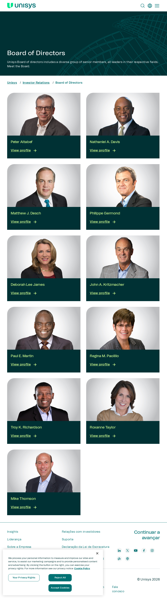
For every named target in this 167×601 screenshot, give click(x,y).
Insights (12, 531)
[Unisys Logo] (21, 6)
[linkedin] (119, 550)
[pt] (150, 6)
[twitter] (127, 550)
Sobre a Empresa (19, 547)
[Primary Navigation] (157, 6)
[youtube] (135, 550)
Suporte (67, 539)
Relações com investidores (81, 531)
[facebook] (144, 550)
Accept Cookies (60, 588)
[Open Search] (143, 6)
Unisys (12, 82)
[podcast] (127, 558)
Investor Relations (36, 82)
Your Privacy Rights (24, 578)
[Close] (97, 553)
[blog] (119, 558)
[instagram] (152, 550)
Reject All (60, 578)
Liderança (14, 539)
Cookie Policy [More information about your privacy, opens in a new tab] (82, 568)
